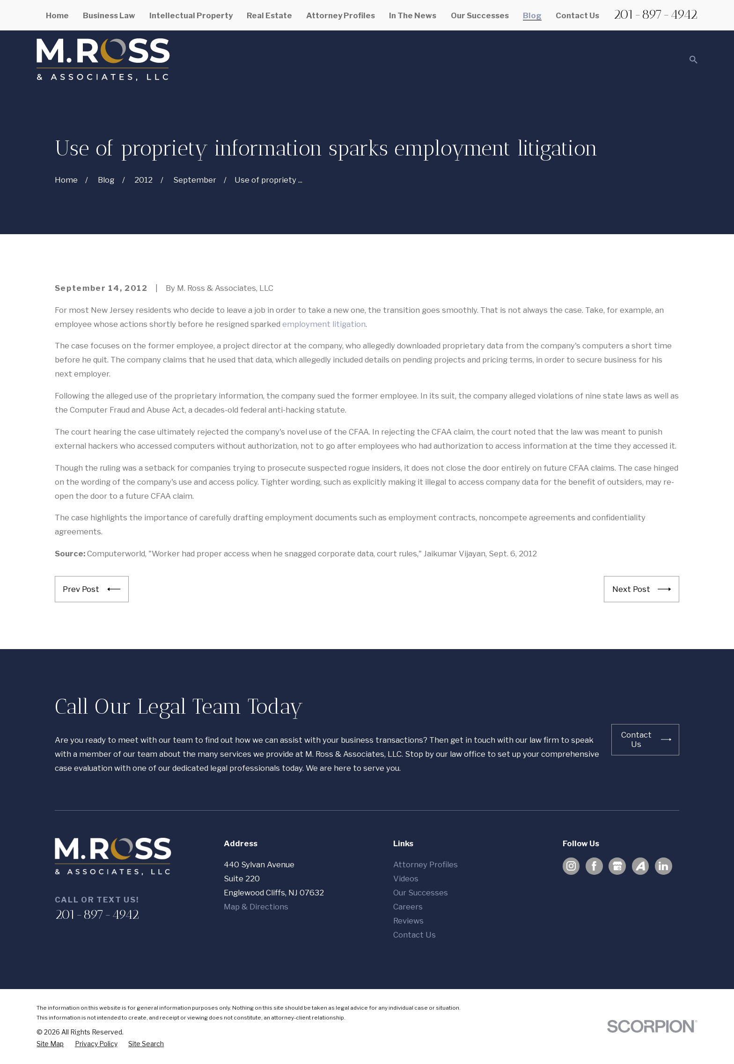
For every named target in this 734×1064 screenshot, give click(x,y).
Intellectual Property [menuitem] (191, 15)
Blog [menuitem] (532, 15)
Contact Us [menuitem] (577, 15)
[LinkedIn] (663, 866)
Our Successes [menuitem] (480, 15)
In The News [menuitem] (412, 15)
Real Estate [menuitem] (269, 15)
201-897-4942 (655, 14)
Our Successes (420, 892)
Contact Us (414, 934)
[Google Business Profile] (617, 866)
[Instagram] (571, 866)
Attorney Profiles (425, 864)
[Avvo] (640, 866)
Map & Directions (256, 906)
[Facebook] (594, 866)
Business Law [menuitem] (109, 15)
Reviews (408, 920)
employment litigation (324, 324)
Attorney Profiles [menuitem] (340, 15)
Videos (405, 878)
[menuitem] (50, 1044)
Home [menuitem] (57, 15)
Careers (408, 906)
